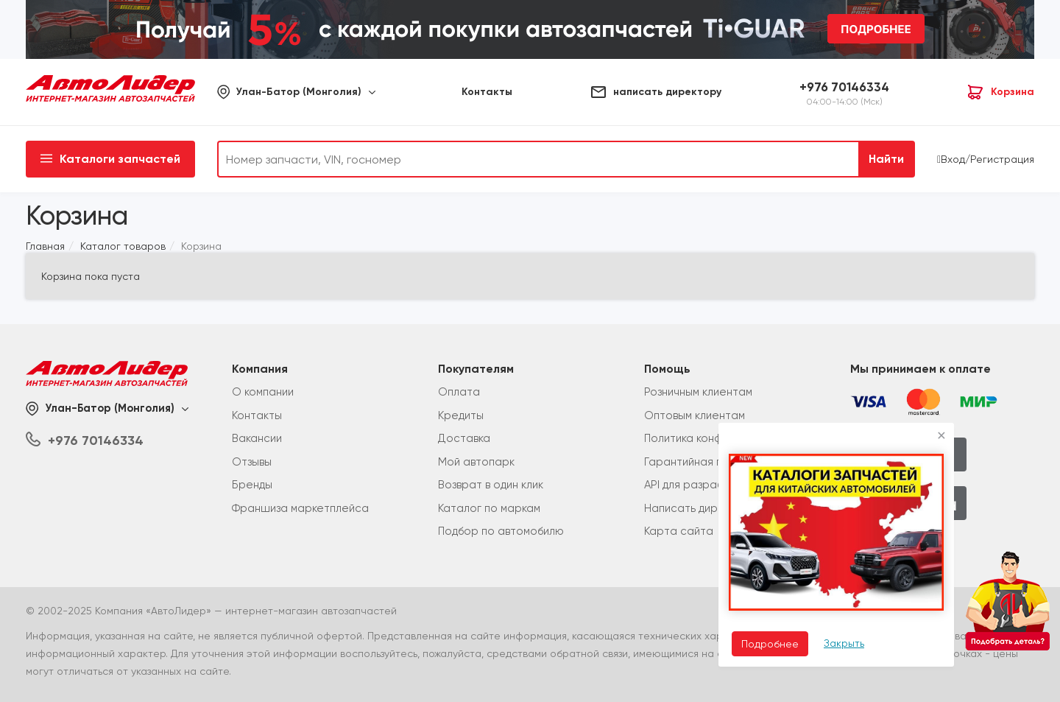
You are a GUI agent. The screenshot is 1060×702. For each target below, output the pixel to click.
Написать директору (700, 508)
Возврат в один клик (490, 484)
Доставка (464, 438)
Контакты (257, 415)
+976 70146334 (844, 87)
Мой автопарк (476, 461)
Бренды (252, 484)
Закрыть (844, 643)
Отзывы (252, 461)
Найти (886, 159)
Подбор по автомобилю (501, 531)
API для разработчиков (704, 484)
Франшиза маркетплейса (300, 508)
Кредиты (461, 415)
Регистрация (1002, 159)
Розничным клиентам (698, 392)
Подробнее (770, 644)
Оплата (459, 392)
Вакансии (257, 438)
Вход (953, 159)
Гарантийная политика (704, 461)
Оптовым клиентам (694, 415)
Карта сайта (678, 531)
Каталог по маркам (489, 508)
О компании (263, 392)
